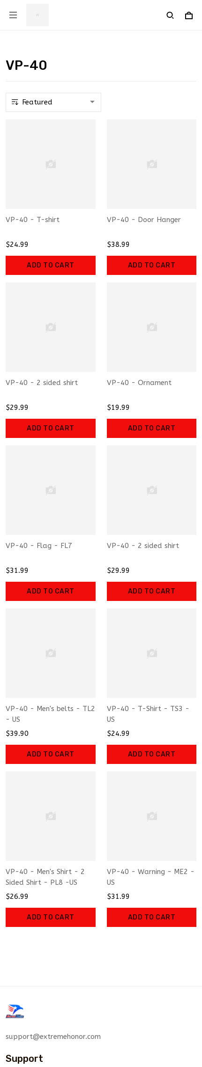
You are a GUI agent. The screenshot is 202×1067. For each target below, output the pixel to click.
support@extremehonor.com (53, 1036)
